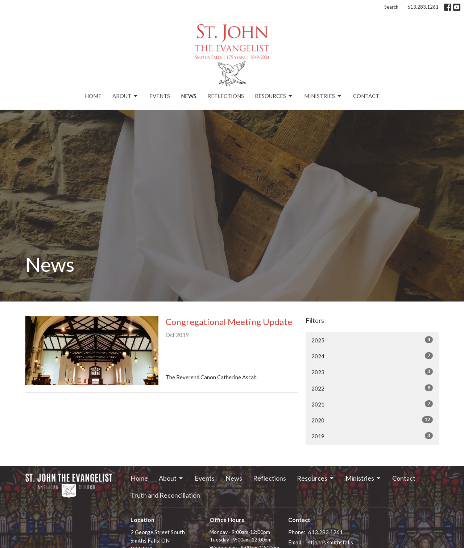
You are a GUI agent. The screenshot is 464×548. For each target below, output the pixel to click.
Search (391, 7)
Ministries (323, 96)
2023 (372, 371)
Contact (366, 96)
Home (93, 96)
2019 (372, 435)
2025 (372, 339)
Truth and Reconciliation (165, 495)
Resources (274, 96)
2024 (372, 355)
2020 (372, 419)
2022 (372, 388)
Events (159, 96)
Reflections (225, 96)
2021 (372, 404)
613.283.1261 (423, 7)
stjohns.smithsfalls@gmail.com (334, 542)
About (125, 96)
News (188, 96)
